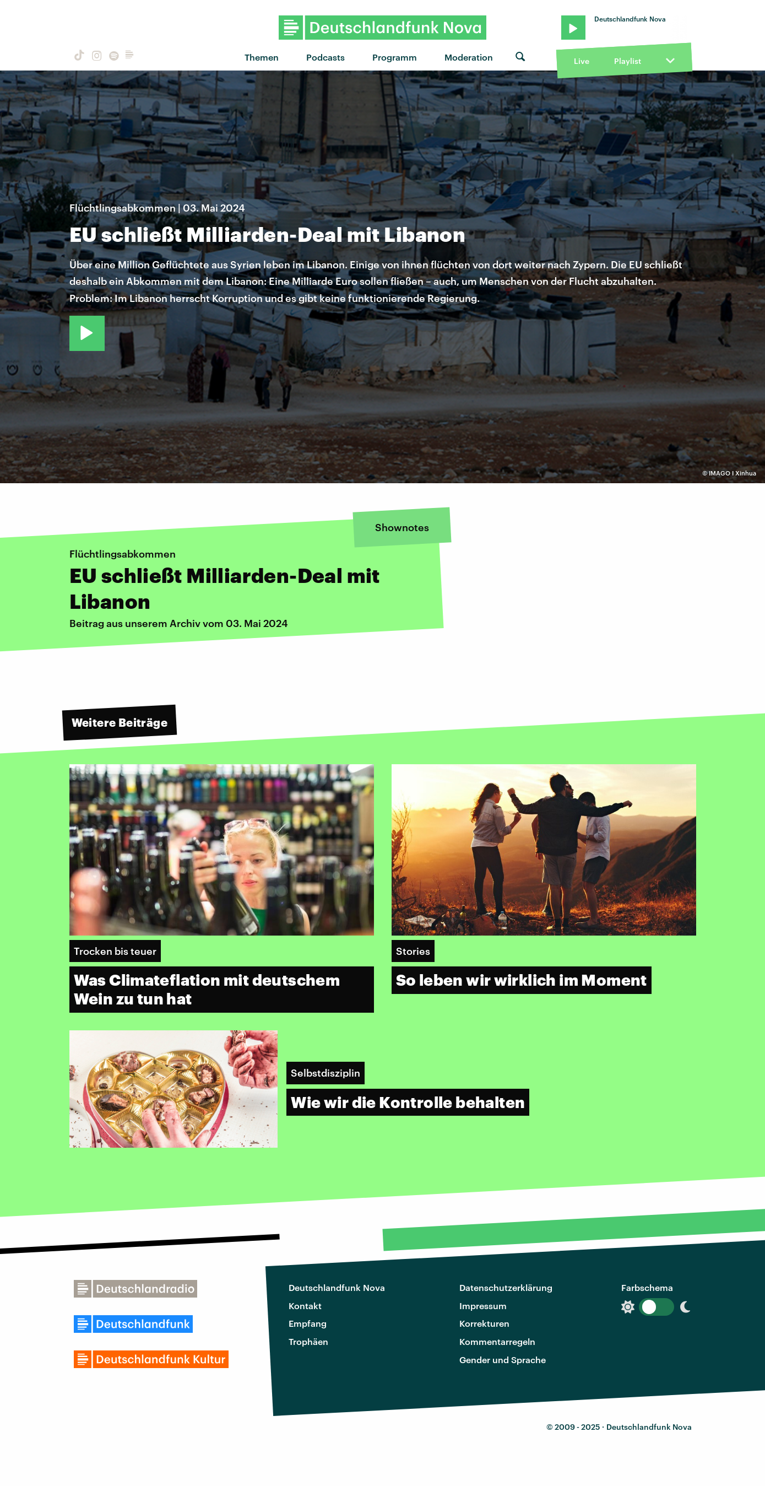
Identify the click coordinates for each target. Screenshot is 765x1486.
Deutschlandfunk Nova (337, 1287)
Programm (394, 57)
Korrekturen (484, 1323)
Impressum (483, 1305)
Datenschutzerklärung (505, 1287)
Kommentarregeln (497, 1341)
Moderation (468, 57)
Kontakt (305, 1305)
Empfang (308, 1323)
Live (581, 61)
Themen (262, 57)
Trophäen (308, 1341)
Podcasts (325, 57)
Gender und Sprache (502, 1359)
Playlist (627, 61)
